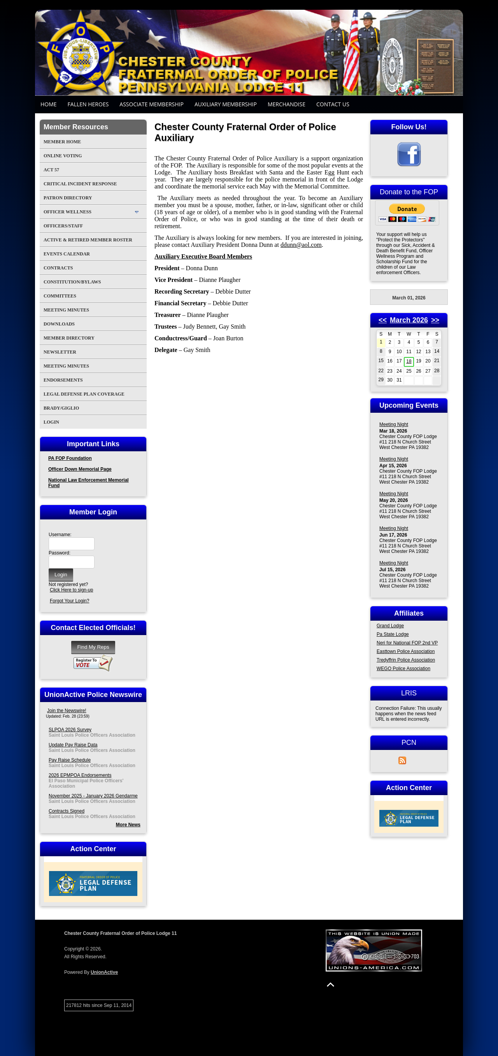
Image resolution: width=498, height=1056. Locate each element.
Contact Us (332, 104)
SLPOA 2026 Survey (70, 729)
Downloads (59, 324)
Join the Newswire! (66, 710)
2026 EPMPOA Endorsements (80, 775)
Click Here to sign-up (71, 590)
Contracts (58, 268)
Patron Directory (68, 198)
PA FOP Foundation (70, 458)
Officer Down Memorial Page (80, 469)
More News (128, 824)
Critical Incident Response (80, 184)
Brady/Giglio (61, 408)
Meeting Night (393, 424)
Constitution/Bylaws (72, 282)
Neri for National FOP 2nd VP (407, 643)
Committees (60, 296)
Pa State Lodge (393, 634)
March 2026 (409, 320)
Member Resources (76, 127)
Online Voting (63, 155)
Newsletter (60, 352)
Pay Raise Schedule (70, 760)
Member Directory (69, 338)
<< (383, 320)
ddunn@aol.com (301, 244)
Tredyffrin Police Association (406, 660)
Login (51, 422)
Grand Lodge (390, 625)
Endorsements (63, 380)
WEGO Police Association (403, 668)
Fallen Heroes (88, 104)
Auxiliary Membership (226, 104)
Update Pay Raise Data (73, 745)
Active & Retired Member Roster (88, 240)
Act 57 (51, 169)
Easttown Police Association (406, 651)
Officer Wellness (67, 212)
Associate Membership (151, 104)
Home (48, 104)
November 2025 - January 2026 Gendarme (93, 796)
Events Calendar (67, 254)
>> (435, 320)
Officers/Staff (63, 226)
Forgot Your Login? (69, 601)
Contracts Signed (66, 811)
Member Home (62, 141)
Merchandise (286, 104)
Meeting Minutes (66, 310)
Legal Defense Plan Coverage (84, 394)
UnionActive (104, 972)
